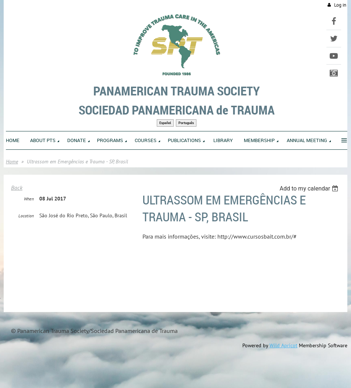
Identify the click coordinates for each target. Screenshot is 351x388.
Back (16, 187)
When (29, 199)
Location (26, 215)
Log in (340, 5)
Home (12, 161)
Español (165, 122)
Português (186, 122)
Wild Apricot (283, 345)
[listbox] (309, 188)
